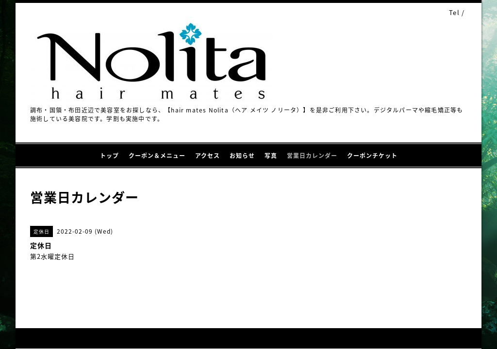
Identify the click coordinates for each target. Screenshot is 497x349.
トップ (109, 155)
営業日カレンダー (312, 155)
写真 (271, 155)
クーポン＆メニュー (157, 155)
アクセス (207, 155)
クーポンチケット (372, 155)
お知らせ (242, 155)
